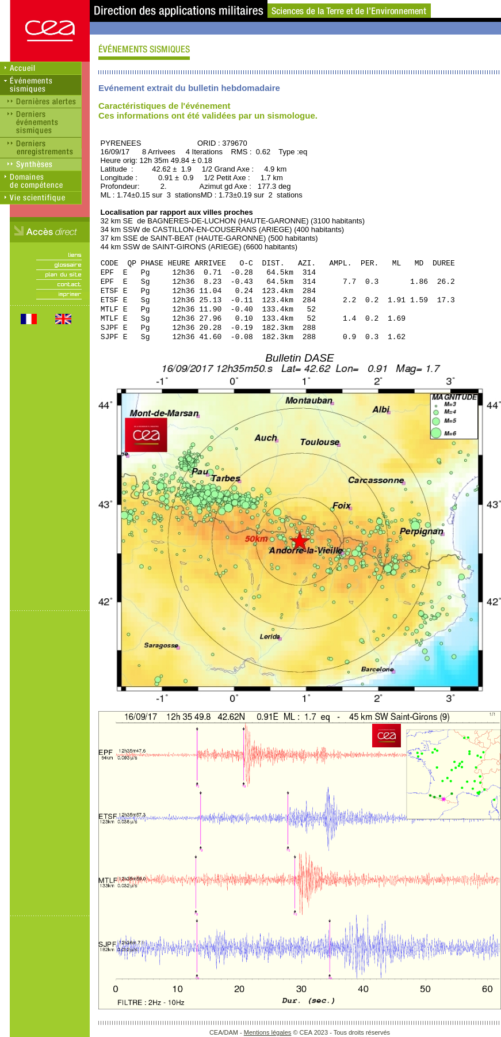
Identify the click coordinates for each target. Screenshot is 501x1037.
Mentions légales (268, 1032)
